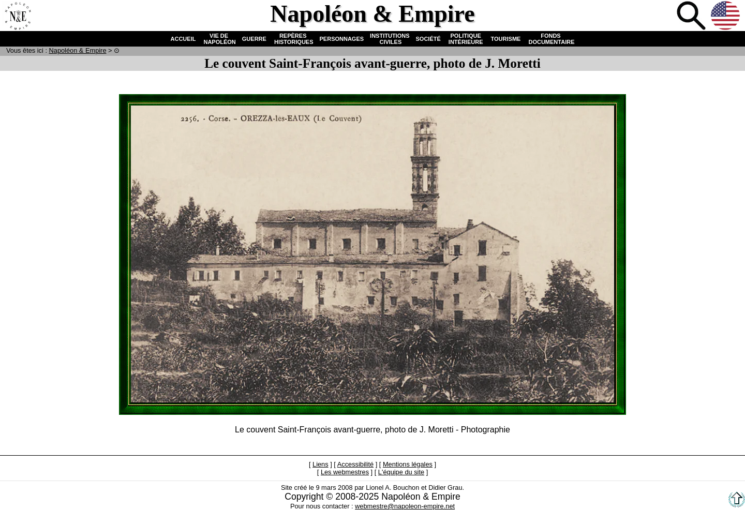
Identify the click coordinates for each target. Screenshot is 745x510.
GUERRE (254, 39)
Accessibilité (355, 464)
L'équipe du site (401, 472)
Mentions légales (408, 464)
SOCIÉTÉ (428, 39)
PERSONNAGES (342, 39)
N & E (78, 50)
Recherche (692, 16)
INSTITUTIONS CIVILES (389, 39)
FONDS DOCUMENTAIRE (550, 39)
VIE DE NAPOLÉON (218, 39)
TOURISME (506, 39)
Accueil (17, 16)
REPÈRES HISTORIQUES (293, 39)
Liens (320, 464)
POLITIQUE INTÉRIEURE (466, 39)
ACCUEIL (183, 39)
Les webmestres (345, 472)
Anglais (726, 16)
